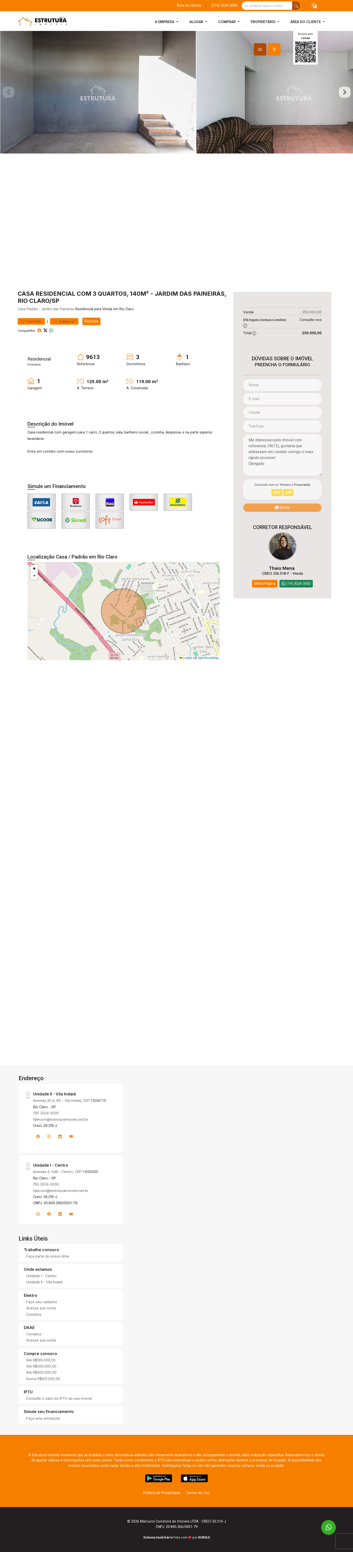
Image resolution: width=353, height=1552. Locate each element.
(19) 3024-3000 (46, 1113)
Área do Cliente (189, 5)
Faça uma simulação (43, 1418)
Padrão (32, 309)
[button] (314, 6)
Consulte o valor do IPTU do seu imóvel (59, 1398)
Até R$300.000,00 (41, 1366)
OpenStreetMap (208, 658)
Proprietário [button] (264, 22)
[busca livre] (296, 5)
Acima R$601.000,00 (43, 1379)
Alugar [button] (196, 22)
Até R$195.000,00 (41, 1360)
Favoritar (31, 321)
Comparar (64, 321)
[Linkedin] (60, 1136)
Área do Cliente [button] (306, 22)
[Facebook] (38, 1136)
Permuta (91, 321)
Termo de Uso (198, 1493)
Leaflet (185, 658)
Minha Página (264, 584)
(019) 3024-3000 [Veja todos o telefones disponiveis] (224, 5)
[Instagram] (49, 1136)
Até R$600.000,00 (41, 1372)
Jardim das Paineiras (57, 309)
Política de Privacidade (162, 1493)
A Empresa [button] (165, 22)
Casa (21, 309)
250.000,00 (312, 312)
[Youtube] (71, 1136)
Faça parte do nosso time (47, 1256)
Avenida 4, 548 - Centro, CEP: (65, 1172)
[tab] (260, 49)
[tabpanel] (176, 92)
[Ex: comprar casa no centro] (267, 5)
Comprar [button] (227, 22)
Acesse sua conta (41, 1308)
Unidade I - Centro (41, 1276)
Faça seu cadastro (41, 1302)
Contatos (33, 1314)
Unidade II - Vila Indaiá (44, 1282)
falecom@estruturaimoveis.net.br (60, 1119)
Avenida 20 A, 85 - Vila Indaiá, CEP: (69, 1100)
